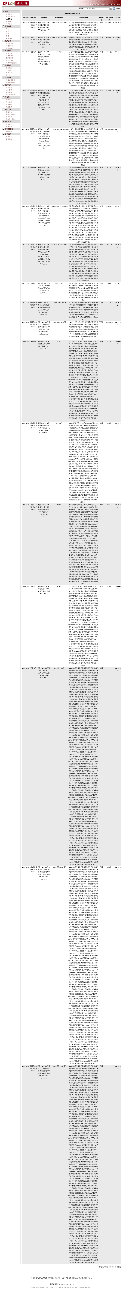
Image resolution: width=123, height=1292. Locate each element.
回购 (7, 33)
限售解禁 (9, 107)
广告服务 (68, 1278)
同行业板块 (9, 43)
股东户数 (9, 104)
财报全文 (9, 136)
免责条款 (51, 1278)
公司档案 (9, 68)
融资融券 (9, 92)
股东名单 (9, 102)
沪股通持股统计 (11, 82)
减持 (7, 31)
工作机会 (89, 1278)
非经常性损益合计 (12, 63)
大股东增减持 (10, 95)
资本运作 (9, 75)
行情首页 (9, 14)
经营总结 (9, 131)
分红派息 (9, 124)
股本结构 (9, 100)
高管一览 (9, 73)
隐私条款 (75, 1278)
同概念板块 (9, 48)
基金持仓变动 (10, 114)
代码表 (118, 8)
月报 (7, 29)
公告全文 (9, 139)
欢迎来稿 (57, 1278)
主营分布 (9, 70)
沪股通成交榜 (10, 80)
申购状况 (9, 24)
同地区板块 (9, 46)
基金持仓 (9, 112)
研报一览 (9, 53)
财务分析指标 (10, 16)
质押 (7, 36)
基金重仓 (9, 117)
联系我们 (82, 1278)
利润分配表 (9, 58)
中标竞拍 (9, 38)
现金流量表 (9, 60)
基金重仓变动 (10, 119)
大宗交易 (9, 90)
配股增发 (9, 126)
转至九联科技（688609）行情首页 (110, 1267)
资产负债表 (9, 56)
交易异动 (9, 87)
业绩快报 (9, 21)
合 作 (63, 1278)
